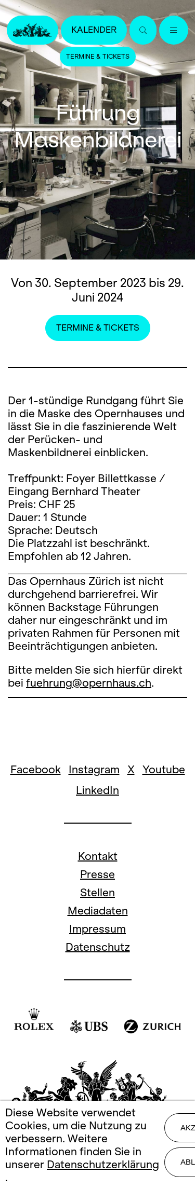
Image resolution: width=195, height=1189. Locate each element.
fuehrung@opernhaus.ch (88, 683)
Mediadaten (98, 911)
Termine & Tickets (97, 56)
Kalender (93, 30)
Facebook (35, 769)
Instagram (94, 769)
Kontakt (98, 856)
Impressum (97, 929)
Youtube (163, 769)
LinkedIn (97, 790)
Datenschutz (98, 947)
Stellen (97, 892)
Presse (97, 874)
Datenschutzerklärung (103, 1164)
